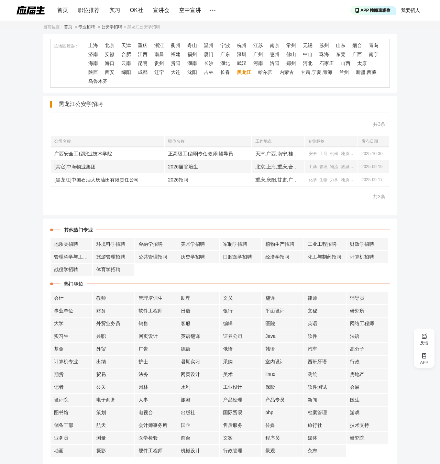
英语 (312, 323)
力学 (334, 179)
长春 (225, 72)
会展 (355, 387)
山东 (340, 45)
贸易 (101, 374)
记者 (59, 387)
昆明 (142, 63)
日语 (185, 310)
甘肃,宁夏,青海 (316, 72)
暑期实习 (190, 361)
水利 (185, 387)
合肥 (126, 54)
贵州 (159, 63)
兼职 (101, 336)
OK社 (136, 10)
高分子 (357, 349)
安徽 (109, 54)
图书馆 (61, 412)
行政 (355, 361)
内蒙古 (286, 72)
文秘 (312, 310)
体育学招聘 (108, 269)
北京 (109, 45)
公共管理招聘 (153, 256)
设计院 (61, 399)
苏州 (324, 45)
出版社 (188, 412)
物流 (334, 166)
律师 (312, 298)
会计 (59, 298)
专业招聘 (86, 26)
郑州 (291, 63)
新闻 (312, 399)
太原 (362, 63)
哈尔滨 (265, 72)
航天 (101, 425)
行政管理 (232, 450)
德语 (185, 349)
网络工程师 (362, 323)
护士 (143, 361)
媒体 (312, 438)
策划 (101, 412)
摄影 (101, 450)
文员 (228, 298)
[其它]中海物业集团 (75, 166)
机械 (334, 153)
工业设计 (232, 387)
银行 (228, 310)
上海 (93, 45)
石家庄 (326, 63)
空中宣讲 (190, 10)
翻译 (270, 298)
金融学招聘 (151, 244)
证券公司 (232, 336)
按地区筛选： (66, 46)
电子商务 (106, 399)
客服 (185, 323)
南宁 (373, 54)
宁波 (225, 45)
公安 (356, 153)
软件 (312, 336)
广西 (357, 54)
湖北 (225, 63)
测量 (101, 438)
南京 (274, 45)
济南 (93, 54)
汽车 (312, 349)
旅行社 (315, 425)
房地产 (357, 374)
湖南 (192, 63)
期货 (59, 374)
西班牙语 (317, 361)
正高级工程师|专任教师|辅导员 (200, 153)
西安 (109, 72)
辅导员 (357, 298)
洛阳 (274, 63)
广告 (143, 349)
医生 (355, 399)
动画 (59, 450)
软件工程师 (151, 310)
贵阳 (175, 63)
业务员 (61, 438)
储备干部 (63, 425)
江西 (142, 54)
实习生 (61, 336)
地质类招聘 (66, 244)
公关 (101, 387)
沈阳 (192, 72)
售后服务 (232, 425)
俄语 (228, 349)
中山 (307, 54)
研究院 (357, 438)
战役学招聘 (66, 269)
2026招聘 (178, 180)
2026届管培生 (183, 166)
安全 (313, 153)
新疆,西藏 (366, 72)
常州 (291, 45)
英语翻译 (190, 336)
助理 (185, 298)
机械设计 (190, 450)
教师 (101, 298)
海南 (93, 63)
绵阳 (126, 72)
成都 (142, 72)
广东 (225, 54)
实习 (114, 10)
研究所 (357, 310)
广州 (258, 54)
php (269, 412)
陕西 (93, 72)
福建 (175, 54)
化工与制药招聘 (324, 256)
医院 (270, 323)
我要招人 (410, 10)
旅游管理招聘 (110, 256)
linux (270, 374)
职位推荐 (89, 10)
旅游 (345, 166)
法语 (355, 336)
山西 (345, 63)
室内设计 (275, 361)
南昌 (159, 54)
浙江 (159, 45)
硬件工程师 (151, 450)
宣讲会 (161, 10)
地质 (345, 153)
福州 (192, 54)
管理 (323, 166)
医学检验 (148, 438)
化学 (313, 179)
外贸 (101, 349)
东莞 (340, 54)
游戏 (355, 412)
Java (270, 336)
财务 (101, 310)
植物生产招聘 (279, 244)
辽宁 (159, 72)
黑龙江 (244, 72)
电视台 (146, 412)
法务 (143, 374)
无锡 (307, 45)
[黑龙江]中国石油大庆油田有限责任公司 (96, 180)
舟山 (192, 45)
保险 (270, 387)
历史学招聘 (193, 256)
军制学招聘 (235, 244)
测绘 (312, 374)
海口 (109, 63)
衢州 (175, 45)
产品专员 (275, 399)
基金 (59, 349)
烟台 (357, 45)
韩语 (270, 349)
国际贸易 (232, 412)
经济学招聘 (277, 256)
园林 (143, 387)
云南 (126, 63)
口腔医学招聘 (237, 256)
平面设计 (275, 310)
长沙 (208, 63)
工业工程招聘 (322, 244)
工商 (323, 153)
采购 (228, 361)
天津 (126, 45)
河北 (307, 63)
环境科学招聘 (110, 244)
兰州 (344, 72)
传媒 (270, 425)
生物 (323, 179)
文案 (228, 438)
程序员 (272, 438)
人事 (143, 399)
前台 (185, 438)
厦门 (208, 54)
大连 (175, 72)
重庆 (142, 45)
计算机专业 (66, 361)
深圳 (241, 54)
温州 (208, 45)
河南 (258, 63)
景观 (270, 450)
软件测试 (317, 387)
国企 (185, 425)
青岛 (373, 45)
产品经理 (232, 399)
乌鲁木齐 (98, 81)
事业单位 (63, 310)
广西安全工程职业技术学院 (83, 153)
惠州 (274, 54)
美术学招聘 (193, 244)
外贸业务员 (108, 323)
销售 (143, 323)
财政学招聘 (362, 244)
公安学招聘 (111, 26)
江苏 (258, 45)
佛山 (291, 54)
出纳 (101, 361)
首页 (62, 10)
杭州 (241, 45)
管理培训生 (151, 298)
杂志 (312, 450)
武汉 (241, 63)
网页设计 (148, 336)
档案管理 (317, 412)
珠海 (324, 54)
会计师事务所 (153, 425)
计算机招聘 (362, 256)
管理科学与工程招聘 (73, 256)
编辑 (228, 323)
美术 (228, 374)
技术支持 (359, 425)
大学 (59, 323)
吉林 (208, 72)
